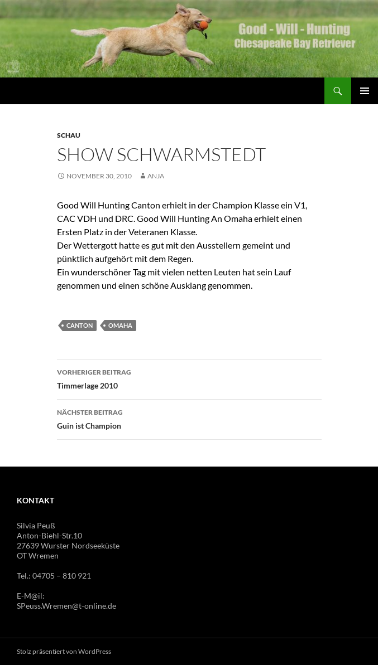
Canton (79, 325)
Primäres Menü (364, 90)
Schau (68, 135)
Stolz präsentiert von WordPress (64, 651)
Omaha (120, 325)
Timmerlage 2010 (189, 378)
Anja (155, 176)
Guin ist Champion (189, 418)
